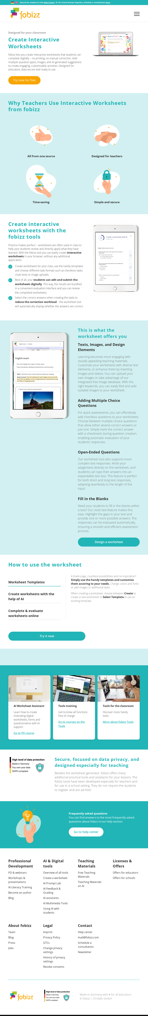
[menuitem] (136, 13)
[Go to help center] (86, 833)
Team (11, 933)
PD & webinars (17, 874)
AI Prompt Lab (52, 884)
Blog (11, 899)
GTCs (46, 944)
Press (11, 944)
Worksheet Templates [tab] (26, 583)
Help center (85, 933)
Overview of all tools (55, 874)
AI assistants (51, 899)
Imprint (47, 933)
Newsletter (85, 953)
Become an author (20, 894)
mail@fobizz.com (88, 938)
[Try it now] (46, 637)
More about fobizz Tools (118, 723)
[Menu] (136, 13)
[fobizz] (25, 13)
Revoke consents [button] (53, 968)
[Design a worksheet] (109, 543)
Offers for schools (124, 879)
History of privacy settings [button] (54, 960)
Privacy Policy (51, 938)
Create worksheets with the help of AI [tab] (31, 597)
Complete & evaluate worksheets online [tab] (25, 614)
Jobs (11, 949)
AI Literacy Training (20, 888)
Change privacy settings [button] (52, 951)
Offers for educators (125, 874)
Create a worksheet (55, 879)
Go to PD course (24, 734)
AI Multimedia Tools (55, 904)
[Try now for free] (24, 80)
